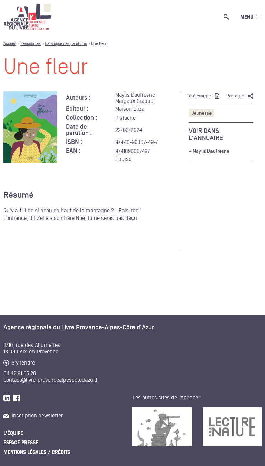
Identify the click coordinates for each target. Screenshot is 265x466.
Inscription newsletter (33, 415)
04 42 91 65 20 (19, 373)
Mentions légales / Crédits (36, 452)
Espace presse (20, 442)
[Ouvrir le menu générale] (251, 17)
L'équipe (13, 433)
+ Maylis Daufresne (209, 151)
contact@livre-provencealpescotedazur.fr (51, 380)
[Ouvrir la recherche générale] (228, 17)
